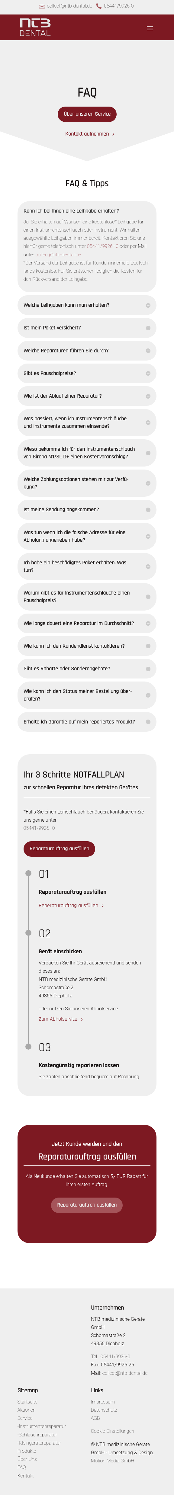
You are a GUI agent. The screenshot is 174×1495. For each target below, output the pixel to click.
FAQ (22, 1467)
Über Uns (27, 1459)
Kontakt (26, 1476)
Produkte (27, 1451)
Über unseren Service (87, 114)
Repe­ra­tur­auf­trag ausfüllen (68, 905)
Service (25, 1418)
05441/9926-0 (119, 6)
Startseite (27, 1402)
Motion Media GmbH (112, 1461)
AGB (95, 1418)
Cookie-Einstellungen (112, 1431)
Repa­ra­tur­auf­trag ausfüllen (59, 848)
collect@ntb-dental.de (69, 6)
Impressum (103, 1402)
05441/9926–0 (102, 246)
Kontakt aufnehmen (87, 133)
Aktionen (27, 1410)
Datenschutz (104, 1410)
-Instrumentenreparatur (42, 1426)
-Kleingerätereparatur (39, 1443)
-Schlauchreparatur (37, 1435)
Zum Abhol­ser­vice (58, 1018)
